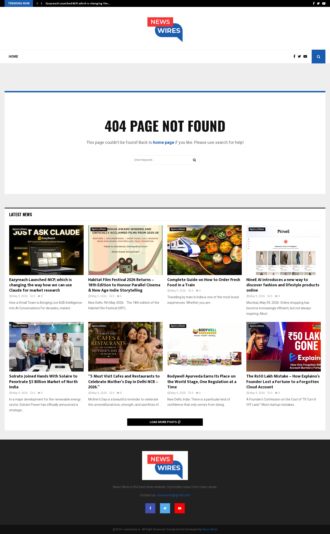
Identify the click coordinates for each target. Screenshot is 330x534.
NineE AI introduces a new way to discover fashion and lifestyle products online (282, 285)
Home (13, 56)
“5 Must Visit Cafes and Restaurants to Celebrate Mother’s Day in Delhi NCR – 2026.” (124, 382)
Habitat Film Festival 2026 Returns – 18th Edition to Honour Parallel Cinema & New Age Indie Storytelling (124, 285)
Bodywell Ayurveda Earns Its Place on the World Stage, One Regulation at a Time (201, 382)
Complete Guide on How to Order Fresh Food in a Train (203, 282)
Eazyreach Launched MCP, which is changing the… (78, 3)
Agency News (20, 229)
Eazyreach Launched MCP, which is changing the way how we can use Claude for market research (40, 285)
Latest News (20, 214)
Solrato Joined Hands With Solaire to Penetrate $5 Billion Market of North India (43, 382)
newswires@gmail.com (173, 495)
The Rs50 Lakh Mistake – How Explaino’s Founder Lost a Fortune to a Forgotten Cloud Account (283, 382)
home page (163, 142)
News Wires (209, 529)
